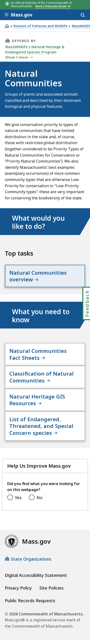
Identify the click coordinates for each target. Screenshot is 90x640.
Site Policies (51, 588)
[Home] (7, 26)
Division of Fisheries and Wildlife (40, 26)
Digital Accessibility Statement (36, 575)
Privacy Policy (18, 588)
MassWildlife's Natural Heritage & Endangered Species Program (35, 49)
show (17, 57)
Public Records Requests (30, 600)
